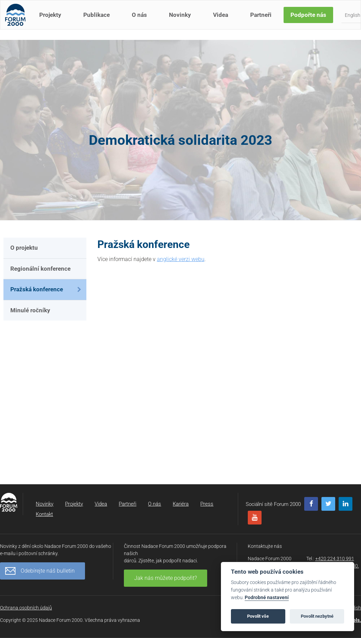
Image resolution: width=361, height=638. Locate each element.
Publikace (98, 20)
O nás (141, 20)
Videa (222, 20)
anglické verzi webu (180, 259)
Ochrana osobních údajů (26, 607)
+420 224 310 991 (334, 558)
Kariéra (181, 504)
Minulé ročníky (30, 310)
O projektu (24, 247)
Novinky (182, 20)
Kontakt (44, 514)
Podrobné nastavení (267, 598)
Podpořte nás (310, 20)
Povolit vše (258, 616)
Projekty (52, 20)
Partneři (263, 20)
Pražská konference (36, 289)
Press (206, 504)
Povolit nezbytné (317, 616)
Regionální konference (40, 268)
